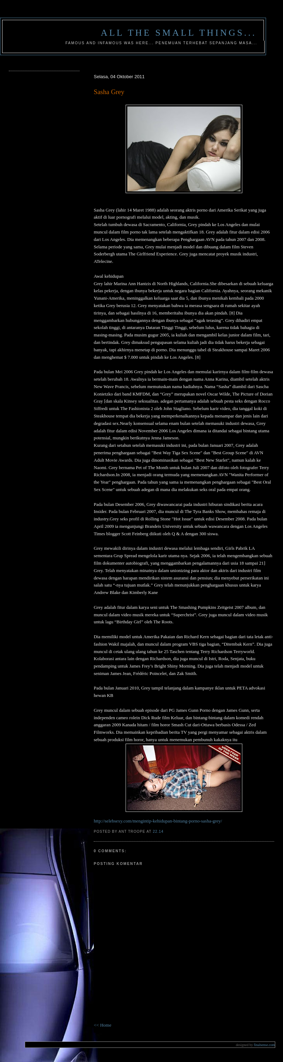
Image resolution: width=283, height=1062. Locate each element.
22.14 (158, 831)
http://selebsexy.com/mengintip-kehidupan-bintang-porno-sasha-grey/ (158, 821)
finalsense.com (255, 1045)
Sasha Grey (109, 92)
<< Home (102, 1025)
